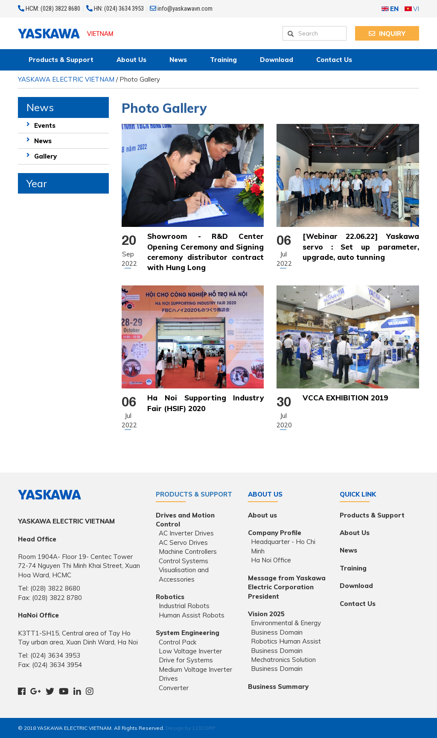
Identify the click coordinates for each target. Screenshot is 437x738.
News (178, 60)
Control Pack (177, 642)
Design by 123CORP (191, 728)
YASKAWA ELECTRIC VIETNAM (66, 79)
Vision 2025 (266, 614)
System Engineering (187, 633)
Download (276, 60)
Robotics (170, 597)
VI (412, 9)
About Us (131, 60)
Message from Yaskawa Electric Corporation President (287, 587)
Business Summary (278, 686)
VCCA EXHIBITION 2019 (345, 397)
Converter (174, 688)
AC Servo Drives (183, 542)
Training (223, 60)
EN (390, 9)
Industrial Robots (184, 606)
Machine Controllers (188, 551)
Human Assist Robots (191, 615)
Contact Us (334, 60)
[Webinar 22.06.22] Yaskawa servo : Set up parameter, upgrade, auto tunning (361, 247)
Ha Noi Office (271, 560)
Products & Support (61, 60)
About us (262, 515)
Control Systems (183, 561)
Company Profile (274, 533)
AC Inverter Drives (186, 533)
